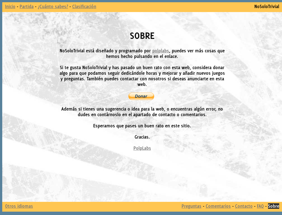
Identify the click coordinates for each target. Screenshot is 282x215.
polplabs (160, 50)
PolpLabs (142, 148)
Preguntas (191, 206)
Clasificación (84, 6)
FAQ (260, 206)
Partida (27, 6)
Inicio (10, 6)
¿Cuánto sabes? (53, 6)
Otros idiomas (19, 206)
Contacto (244, 206)
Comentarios (218, 206)
